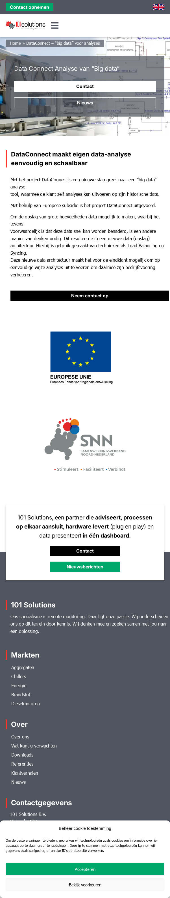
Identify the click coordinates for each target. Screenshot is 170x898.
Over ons (20, 736)
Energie (18, 685)
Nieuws (18, 782)
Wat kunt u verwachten (34, 745)
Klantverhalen (24, 772)
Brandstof (20, 694)
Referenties (22, 763)
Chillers (18, 676)
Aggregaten (22, 667)
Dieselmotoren (25, 703)
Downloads (22, 754)
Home (15, 43)
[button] (55, 25)
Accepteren (85, 869)
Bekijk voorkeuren (85, 884)
